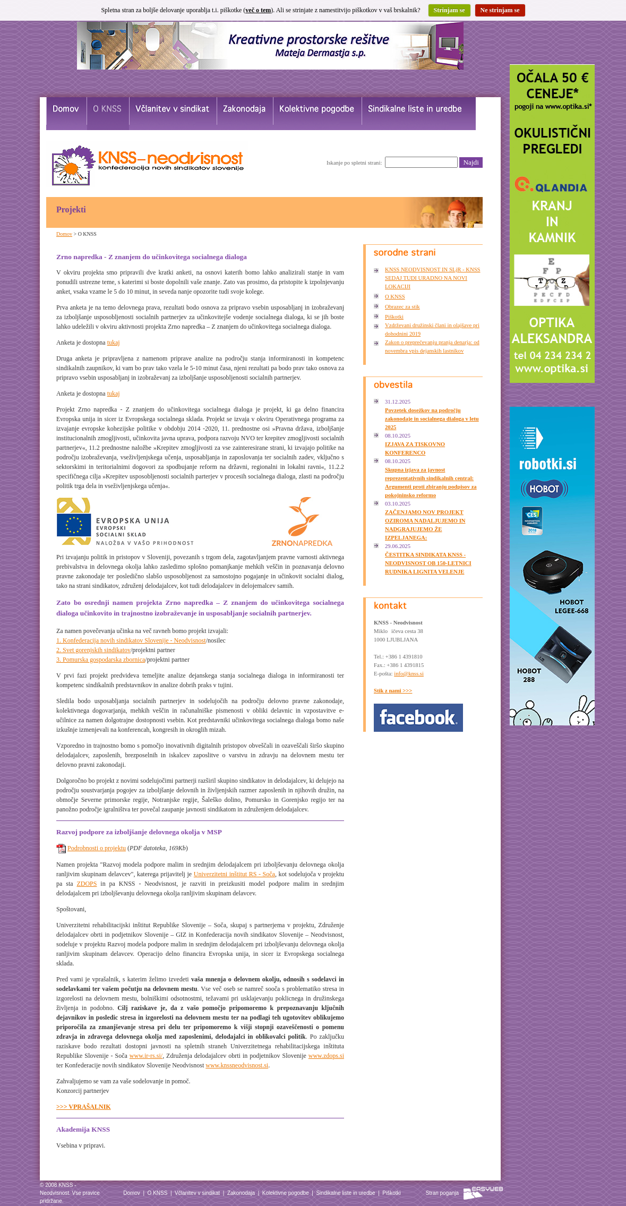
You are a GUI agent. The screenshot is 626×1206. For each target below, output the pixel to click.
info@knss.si (409, 674)
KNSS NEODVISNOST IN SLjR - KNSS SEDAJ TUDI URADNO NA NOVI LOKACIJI (433, 278)
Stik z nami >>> (393, 691)
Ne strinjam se (500, 10)
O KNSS (395, 297)
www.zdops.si (326, 1055)
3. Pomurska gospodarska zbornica (100, 659)
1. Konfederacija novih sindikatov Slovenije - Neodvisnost (131, 640)
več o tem (258, 10)
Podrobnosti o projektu (96, 848)
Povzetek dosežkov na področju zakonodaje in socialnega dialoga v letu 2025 (432, 418)
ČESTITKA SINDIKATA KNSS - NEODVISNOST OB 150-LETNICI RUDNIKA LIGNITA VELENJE (428, 563)
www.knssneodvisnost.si (236, 1065)
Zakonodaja (241, 1193)
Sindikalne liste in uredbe (345, 1193)
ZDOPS (86, 883)
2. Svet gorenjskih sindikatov (93, 650)
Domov (64, 234)
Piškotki (394, 317)
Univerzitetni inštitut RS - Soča (234, 874)
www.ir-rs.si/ (146, 1055)
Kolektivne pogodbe (285, 1193)
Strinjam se (449, 10)
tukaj (113, 342)
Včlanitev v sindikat (197, 1193)
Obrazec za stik (402, 307)
